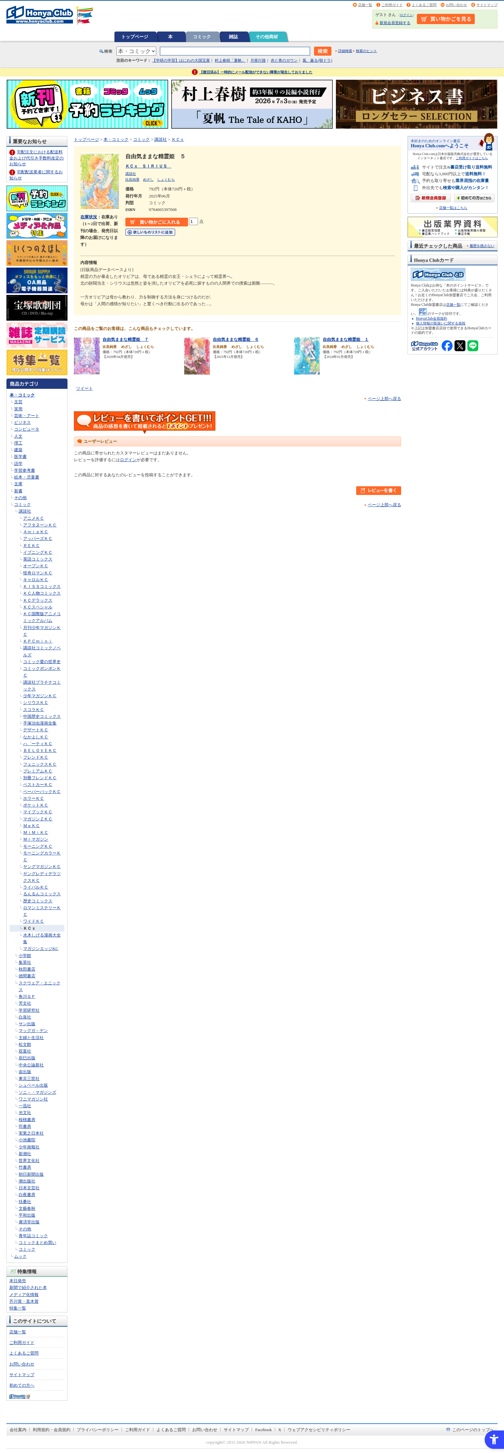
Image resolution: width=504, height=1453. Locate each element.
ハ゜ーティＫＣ (37, 743)
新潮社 (25, 1153)
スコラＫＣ (33, 709)
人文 (18, 436)
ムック (20, 1256)
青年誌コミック (33, 1235)
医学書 (20, 456)
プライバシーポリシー (98, 1429)
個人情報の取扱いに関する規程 (440, 323)
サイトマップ (487, 5)
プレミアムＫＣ (37, 771)
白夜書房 (27, 1194)
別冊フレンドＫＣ (40, 777)
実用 (18, 409)
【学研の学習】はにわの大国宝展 (181, 60)
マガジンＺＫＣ (37, 819)
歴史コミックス (37, 901)
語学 (18, 463)
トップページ (134, 36)
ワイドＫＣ (33, 921)
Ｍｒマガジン (35, 839)
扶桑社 (25, 1201)
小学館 (25, 955)
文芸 (18, 401)
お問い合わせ (456, 5)
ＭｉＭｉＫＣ (35, 832)
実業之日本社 (31, 1133)
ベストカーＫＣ (37, 784)
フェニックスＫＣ (40, 764)
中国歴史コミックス (42, 716)
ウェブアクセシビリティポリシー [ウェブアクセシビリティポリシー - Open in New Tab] (319, 1429)
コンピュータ (26, 429)
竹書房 (25, 1167)
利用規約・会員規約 (51, 1429)
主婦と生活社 (31, 1037)
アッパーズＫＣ (37, 538)
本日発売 (17, 1280)
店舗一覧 (365, 5)
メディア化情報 (24, 1294)
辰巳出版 (27, 1057)
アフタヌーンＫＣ (40, 525)
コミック (202, 36)
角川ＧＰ (27, 996)
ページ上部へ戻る (384, 398)
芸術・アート (26, 415)
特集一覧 (17, 1308)
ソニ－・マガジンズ (37, 1092)
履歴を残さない (482, 246)
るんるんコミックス (42, 893)
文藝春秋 (27, 1208)
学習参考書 (24, 470)
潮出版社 (27, 1181)
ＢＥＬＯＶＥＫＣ (40, 750)
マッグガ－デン (33, 1030)
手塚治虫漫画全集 (40, 723)
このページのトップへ (473, 1429)
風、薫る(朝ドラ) (317, 60)
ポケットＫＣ (35, 805)
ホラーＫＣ (33, 798)
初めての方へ (21, 1385)
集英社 (25, 962)
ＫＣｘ (29, 928)
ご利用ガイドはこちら (472, 158)
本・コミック (22, 395)
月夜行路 (258, 60)
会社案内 (18, 1429)
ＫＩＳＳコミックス (42, 586)
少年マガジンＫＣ (40, 695)
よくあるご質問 (424, 5)
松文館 (25, 1044)
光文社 (25, 1112)
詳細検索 (345, 51)
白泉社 (25, 1017)
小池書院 (27, 1140)
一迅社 (25, 1105)
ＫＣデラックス (37, 600)
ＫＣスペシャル (37, 607)
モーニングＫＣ (37, 846)
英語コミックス (37, 559)
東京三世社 (29, 1078)
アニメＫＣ (33, 518)
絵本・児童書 (26, 477)
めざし (148, 179)
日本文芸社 (29, 1187)
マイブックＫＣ (37, 811)
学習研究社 (29, 1010)
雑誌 (233, 36)
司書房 (25, 1126)
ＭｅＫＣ (31, 825)
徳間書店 (27, 975)
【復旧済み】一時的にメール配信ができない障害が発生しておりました (255, 72)
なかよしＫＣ (35, 737)
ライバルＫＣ (35, 887)
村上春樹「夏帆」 (230, 60)
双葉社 (25, 1051)
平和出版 (27, 1215)
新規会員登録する (395, 23)
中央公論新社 (31, 1065)
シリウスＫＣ (35, 702)
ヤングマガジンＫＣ (42, 866)
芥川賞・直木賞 (24, 1301)
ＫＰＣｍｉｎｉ (37, 641)
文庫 (18, 483)
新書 (18, 491)
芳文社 (25, 1003)
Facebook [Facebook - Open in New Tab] (263, 1429)
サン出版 (27, 1023)
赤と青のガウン (284, 60)
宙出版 (25, 1071)
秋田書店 (27, 969)
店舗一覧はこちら (453, 208)
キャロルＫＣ (35, 579)
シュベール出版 (33, 1085)
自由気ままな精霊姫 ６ (236, 339)
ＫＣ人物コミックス (42, 593)
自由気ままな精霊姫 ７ (125, 339)
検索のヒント (366, 51)
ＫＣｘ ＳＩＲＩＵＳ (148, 166)
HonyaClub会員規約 (431, 318)
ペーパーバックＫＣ (42, 791)
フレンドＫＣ (35, 757)
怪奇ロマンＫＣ (37, 573)
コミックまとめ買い (37, 1242)
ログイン (406, 15)
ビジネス (22, 422)
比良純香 (132, 179)
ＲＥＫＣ (31, 545)
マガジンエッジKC (40, 948)
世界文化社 (29, 1160)
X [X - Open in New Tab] (280, 1429)
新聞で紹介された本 (28, 1287)
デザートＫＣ (35, 729)
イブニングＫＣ (37, 552)
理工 (18, 443)
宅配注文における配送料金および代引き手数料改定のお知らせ (36, 158)
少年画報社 (29, 1147)
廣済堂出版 (29, 1222)
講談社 (25, 511)
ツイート (84, 388)
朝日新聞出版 (31, 1174)
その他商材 (267, 36)
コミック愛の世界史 (42, 661)
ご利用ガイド (392, 5)
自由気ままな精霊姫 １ (346, 339)
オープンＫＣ (35, 565)
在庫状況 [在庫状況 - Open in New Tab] (88, 217)
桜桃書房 (27, 1119)
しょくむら (166, 179)
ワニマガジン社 (33, 1099)
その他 (20, 497)
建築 (18, 449)
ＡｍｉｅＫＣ (35, 531)
